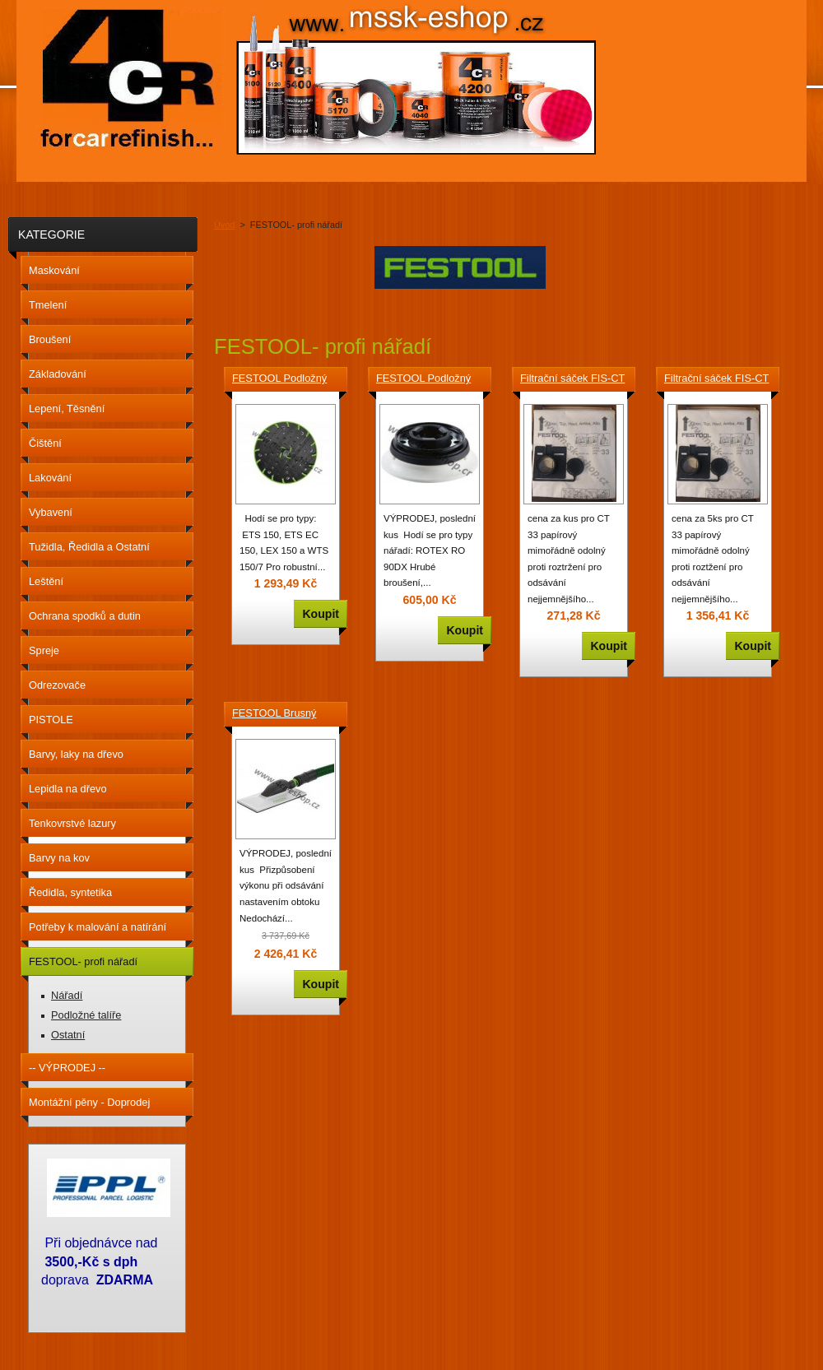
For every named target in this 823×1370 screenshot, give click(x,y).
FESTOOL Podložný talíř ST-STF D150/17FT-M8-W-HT (282, 379)
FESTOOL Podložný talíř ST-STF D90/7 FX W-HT (428, 379)
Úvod (224, 225)
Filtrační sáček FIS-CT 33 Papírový (572, 379)
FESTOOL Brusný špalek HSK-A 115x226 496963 (274, 714)
